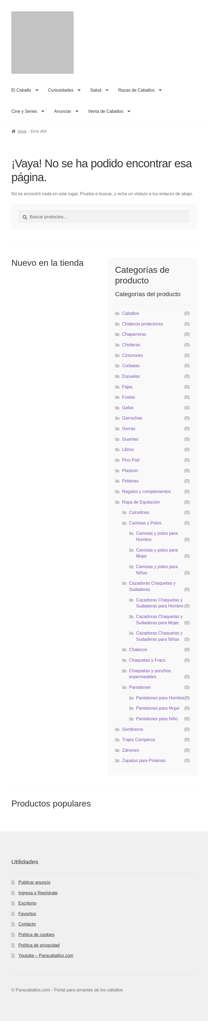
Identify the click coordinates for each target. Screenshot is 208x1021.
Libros (128, 449)
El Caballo (21, 90)
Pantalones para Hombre (160, 698)
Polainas (130, 481)
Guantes (130, 439)
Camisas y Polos (145, 523)
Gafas (128, 407)
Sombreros (132, 729)
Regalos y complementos (146, 491)
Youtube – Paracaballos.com (45, 955)
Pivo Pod (130, 460)
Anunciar (62, 111)
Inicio (22, 131)
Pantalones (140, 687)
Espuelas (131, 376)
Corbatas (131, 365)
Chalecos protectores (142, 324)
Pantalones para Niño (157, 718)
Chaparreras (134, 334)
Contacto (27, 924)
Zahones (130, 750)
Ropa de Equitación (141, 502)
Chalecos (138, 649)
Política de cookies (36, 934)
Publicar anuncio (34, 882)
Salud (95, 90)
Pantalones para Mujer (158, 708)
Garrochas (132, 418)
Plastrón (130, 470)
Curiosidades (60, 90)
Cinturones (132, 355)
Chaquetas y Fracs (147, 660)
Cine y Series (24, 111)
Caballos (130, 313)
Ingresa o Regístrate (38, 893)
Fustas (128, 397)
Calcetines (139, 512)
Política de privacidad (39, 945)
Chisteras (131, 345)
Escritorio (27, 903)
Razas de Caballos (136, 90)
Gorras (128, 428)
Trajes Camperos (138, 739)
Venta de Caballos (105, 111)
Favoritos (27, 913)
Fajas (127, 387)
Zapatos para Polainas (143, 760)
